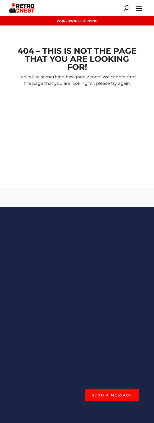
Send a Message (112, 395)
